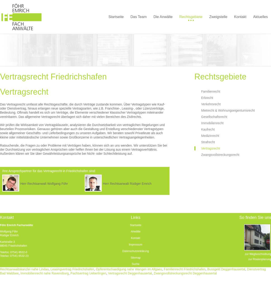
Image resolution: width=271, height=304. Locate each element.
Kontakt (135, 238)
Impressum (135, 244)
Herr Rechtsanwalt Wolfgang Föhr (44, 183)
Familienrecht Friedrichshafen (184, 269)
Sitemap (136, 257)
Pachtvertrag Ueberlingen (88, 273)
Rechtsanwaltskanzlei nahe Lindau (24, 269)
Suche (135, 264)
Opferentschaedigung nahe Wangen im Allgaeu (129, 269)
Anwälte (136, 231)
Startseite (135, 225)
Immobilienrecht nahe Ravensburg (45, 273)
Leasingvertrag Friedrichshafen (72, 269)
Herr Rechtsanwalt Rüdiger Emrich (127, 183)
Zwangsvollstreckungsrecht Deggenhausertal (185, 273)
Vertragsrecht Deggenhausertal (130, 273)
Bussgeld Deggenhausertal (226, 269)
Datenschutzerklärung (136, 251)
